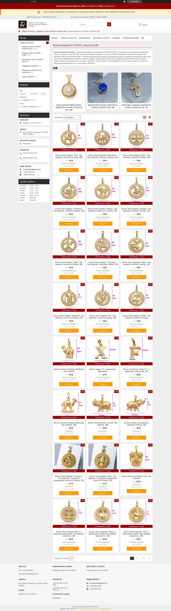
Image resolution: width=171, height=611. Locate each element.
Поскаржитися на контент (85, 609)
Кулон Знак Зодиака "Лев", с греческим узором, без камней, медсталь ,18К (136, 534)
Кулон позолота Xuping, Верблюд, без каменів (69, 370)
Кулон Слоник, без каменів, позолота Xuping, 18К (136, 424)
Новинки (116, 38)
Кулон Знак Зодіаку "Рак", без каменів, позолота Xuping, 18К (102, 317)
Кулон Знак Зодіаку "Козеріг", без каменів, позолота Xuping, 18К (136, 210)
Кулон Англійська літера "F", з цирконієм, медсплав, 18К (136, 370)
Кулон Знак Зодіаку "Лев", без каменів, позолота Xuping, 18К (69, 156)
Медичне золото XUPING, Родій (31, 54)
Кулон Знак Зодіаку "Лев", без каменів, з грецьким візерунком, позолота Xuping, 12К (102, 478)
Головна (54, 38)
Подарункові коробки (29, 66)
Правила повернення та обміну (64, 570)
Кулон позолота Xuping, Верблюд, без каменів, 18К (69, 424)
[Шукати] (109, 24)
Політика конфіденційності (28, 574)
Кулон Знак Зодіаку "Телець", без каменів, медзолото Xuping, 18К (103, 210)
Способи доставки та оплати (97, 570)
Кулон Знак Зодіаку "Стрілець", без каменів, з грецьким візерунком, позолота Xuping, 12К (69, 478)
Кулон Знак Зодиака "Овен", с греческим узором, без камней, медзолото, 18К (103, 534)
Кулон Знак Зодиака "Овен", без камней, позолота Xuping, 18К (136, 263)
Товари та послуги (28, 31)
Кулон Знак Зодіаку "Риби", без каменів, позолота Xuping (136, 317)
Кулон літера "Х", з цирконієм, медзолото (102, 370)
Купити (70, 170)
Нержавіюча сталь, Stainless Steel (32, 60)
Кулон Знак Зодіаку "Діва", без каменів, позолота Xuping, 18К (69, 263)
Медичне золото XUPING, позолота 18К (51, 31)
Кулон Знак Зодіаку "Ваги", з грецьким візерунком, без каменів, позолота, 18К (69, 534)
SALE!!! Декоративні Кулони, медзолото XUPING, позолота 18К (68, 107)
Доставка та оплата (101, 38)
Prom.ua (96, 607)
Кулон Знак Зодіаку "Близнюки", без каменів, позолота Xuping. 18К (102, 156)
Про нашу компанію (25, 570)
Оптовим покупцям (131, 38)
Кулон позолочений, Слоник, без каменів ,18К (102, 424)
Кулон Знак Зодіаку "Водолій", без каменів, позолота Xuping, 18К (69, 317)
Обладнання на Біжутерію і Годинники (32, 71)
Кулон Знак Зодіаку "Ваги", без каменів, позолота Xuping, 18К (136, 156)
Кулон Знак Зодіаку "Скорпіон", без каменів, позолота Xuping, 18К (69, 210)
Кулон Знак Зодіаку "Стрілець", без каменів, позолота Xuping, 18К (102, 263)
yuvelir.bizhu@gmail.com (32, 169)
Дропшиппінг (84, 38)
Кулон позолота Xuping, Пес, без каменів (136, 477)
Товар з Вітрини (28, 77)
